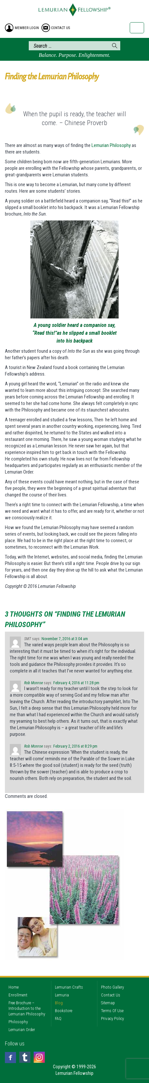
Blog (59, 1002)
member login (27, 28)
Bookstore (63, 1010)
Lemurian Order (21, 1029)
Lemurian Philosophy (111, 145)
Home (13, 987)
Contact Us (110, 995)
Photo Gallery (112, 987)
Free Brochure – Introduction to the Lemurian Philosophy (26, 1008)
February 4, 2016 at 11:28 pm (76, 683)
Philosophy (18, 1021)
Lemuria (62, 995)
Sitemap (108, 1002)
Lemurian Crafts (69, 987)
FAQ (58, 1018)
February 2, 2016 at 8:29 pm (75, 746)
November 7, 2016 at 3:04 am (64, 639)
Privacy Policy (112, 1018)
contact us (60, 28)
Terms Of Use (112, 1010)
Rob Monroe (33, 683)
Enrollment (17, 995)
